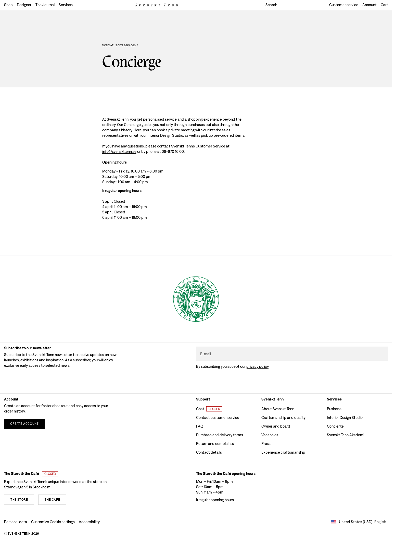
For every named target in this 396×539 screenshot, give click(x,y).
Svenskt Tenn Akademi (345, 435)
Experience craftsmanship (283, 452)
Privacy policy (257, 366)
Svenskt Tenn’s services (120, 45)
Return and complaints (215, 443)
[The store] (19, 500)
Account (369, 5)
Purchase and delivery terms (219, 435)
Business (334, 409)
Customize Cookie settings (53, 522)
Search (271, 5)
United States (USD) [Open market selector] (358, 521)
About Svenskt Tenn (277, 409)
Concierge (335, 426)
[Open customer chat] (209, 409)
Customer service (343, 5)
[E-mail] (292, 354)
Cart (384, 5)
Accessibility (89, 522)
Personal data (15, 522)
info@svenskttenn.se (119, 151)
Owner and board (275, 426)
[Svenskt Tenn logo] (156, 5)
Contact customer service (217, 417)
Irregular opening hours (215, 500)
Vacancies (269, 435)
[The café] (52, 500)
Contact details (209, 452)
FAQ (199, 426)
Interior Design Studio (345, 417)
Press (266, 443)
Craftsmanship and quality (283, 417)
